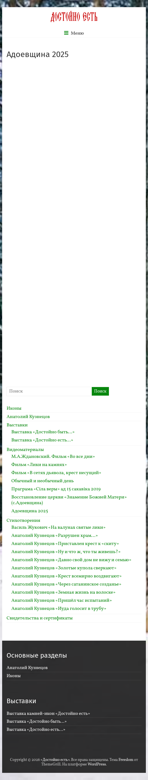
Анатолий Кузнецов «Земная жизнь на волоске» (63, 592)
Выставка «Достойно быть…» (43, 432)
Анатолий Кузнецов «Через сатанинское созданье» (66, 584)
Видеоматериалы (25, 449)
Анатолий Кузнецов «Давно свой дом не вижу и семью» (71, 560)
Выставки (17, 425)
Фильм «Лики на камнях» (39, 464)
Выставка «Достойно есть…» (42, 440)
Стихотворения (23, 520)
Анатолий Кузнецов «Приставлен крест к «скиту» (65, 543)
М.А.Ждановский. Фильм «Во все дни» (53, 456)
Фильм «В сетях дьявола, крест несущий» (56, 473)
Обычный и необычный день (42, 481)
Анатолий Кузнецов (28, 417)
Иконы (13, 408)
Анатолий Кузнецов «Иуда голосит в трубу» (58, 608)
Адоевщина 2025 (29, 511)
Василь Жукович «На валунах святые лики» (58, 527)
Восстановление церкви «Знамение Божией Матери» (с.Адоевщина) (69, 500)
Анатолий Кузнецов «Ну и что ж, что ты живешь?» (65, 552)
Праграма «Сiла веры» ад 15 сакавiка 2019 (56, 489)
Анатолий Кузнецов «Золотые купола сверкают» (63, 568)
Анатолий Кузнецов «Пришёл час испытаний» (61, 600)
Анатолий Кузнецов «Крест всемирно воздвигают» (66, 576)
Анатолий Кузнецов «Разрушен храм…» (54, 535)
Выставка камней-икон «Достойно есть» (48, 714)
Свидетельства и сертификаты (39, 618)
